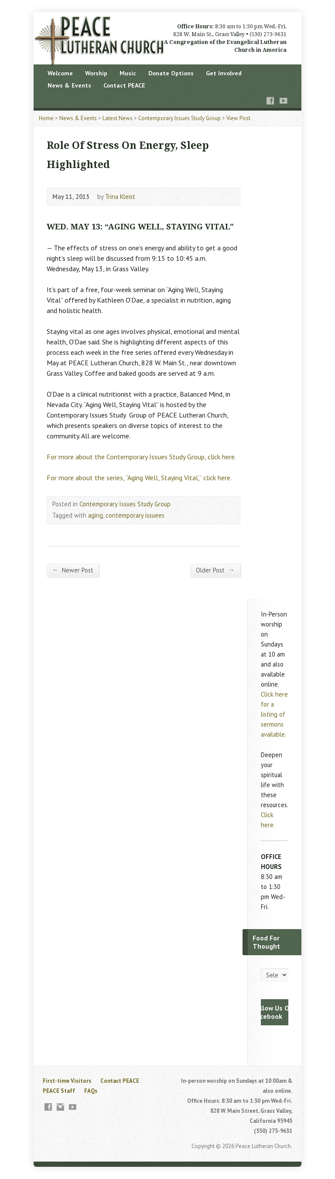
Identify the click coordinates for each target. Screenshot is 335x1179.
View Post (238, 118)
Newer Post (72, 570)
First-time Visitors (67, 1081)
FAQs (90, 1091)
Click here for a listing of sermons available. (274, 714)
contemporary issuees (135, 515)
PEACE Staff (59, 1091)
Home (46, 118)
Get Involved (224, 73)
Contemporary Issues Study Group (179, 118)
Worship (96, 73)
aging (95, 515)
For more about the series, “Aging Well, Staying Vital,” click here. (139, 477)
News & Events (69, 85)
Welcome (60, 73)
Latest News (118, 118)
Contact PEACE (124, 85)
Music (128, 73)
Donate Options (171, 73)
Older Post (215, 570)
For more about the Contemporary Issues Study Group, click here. (141, 456)
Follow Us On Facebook (273, 1012)
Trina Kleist (120, 196)
